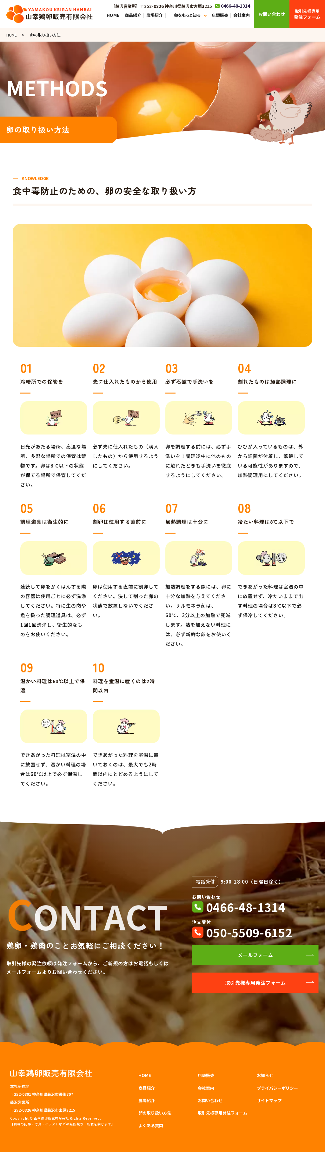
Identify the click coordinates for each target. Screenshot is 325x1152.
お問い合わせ (210, 1100)
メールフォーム (255, 955)
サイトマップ (269, 1100)
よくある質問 (150, 1125)
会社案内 (241, 15)
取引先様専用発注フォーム (255, 982)
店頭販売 (219, 15)
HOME (113, 15)
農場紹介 (154, 15)
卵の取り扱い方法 (154, 1113)
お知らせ (265, 1075)
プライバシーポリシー (277, 1088)
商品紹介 (132, 15)
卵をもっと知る (187, 15)
